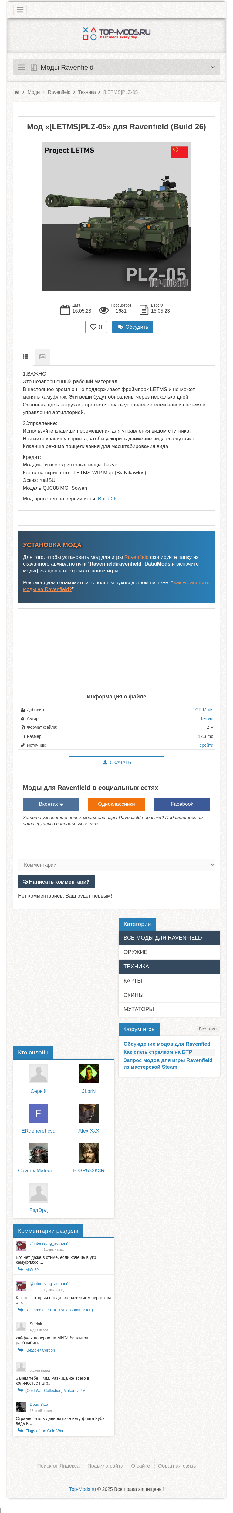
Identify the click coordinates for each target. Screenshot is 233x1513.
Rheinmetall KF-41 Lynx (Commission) (59, 1309)
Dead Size (39, 1404)
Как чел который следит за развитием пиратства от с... (63, 1300)
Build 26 (107, 499)
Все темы (208, 1028)
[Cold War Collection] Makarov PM (55, 1390)
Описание (25, 357)
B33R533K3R (89, 1170)
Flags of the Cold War (44, 1430)
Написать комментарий (59, 881)
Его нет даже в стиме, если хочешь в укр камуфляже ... (56, 1259)
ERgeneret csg (39, 1130)
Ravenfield (136, 557)
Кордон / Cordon (40, 1350)
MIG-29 (32, 1269)
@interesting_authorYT (50, 1243)
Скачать (116, 762)
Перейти (205, 745)
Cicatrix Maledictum (38, 1170)
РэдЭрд (38, 1210)
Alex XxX (88, 1130)
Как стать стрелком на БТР (157, 1052)
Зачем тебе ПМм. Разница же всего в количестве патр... (52, 1380)
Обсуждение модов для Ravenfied (166, 1044)
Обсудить (132, 327)
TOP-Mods (203, 709)
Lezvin (207, 718)
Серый (39, 1091)
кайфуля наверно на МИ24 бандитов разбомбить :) (52, 1340)
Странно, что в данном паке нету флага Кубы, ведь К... (61, 1420)
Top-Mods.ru (82, 1488)
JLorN (89, 1091)
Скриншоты (42, 357)
